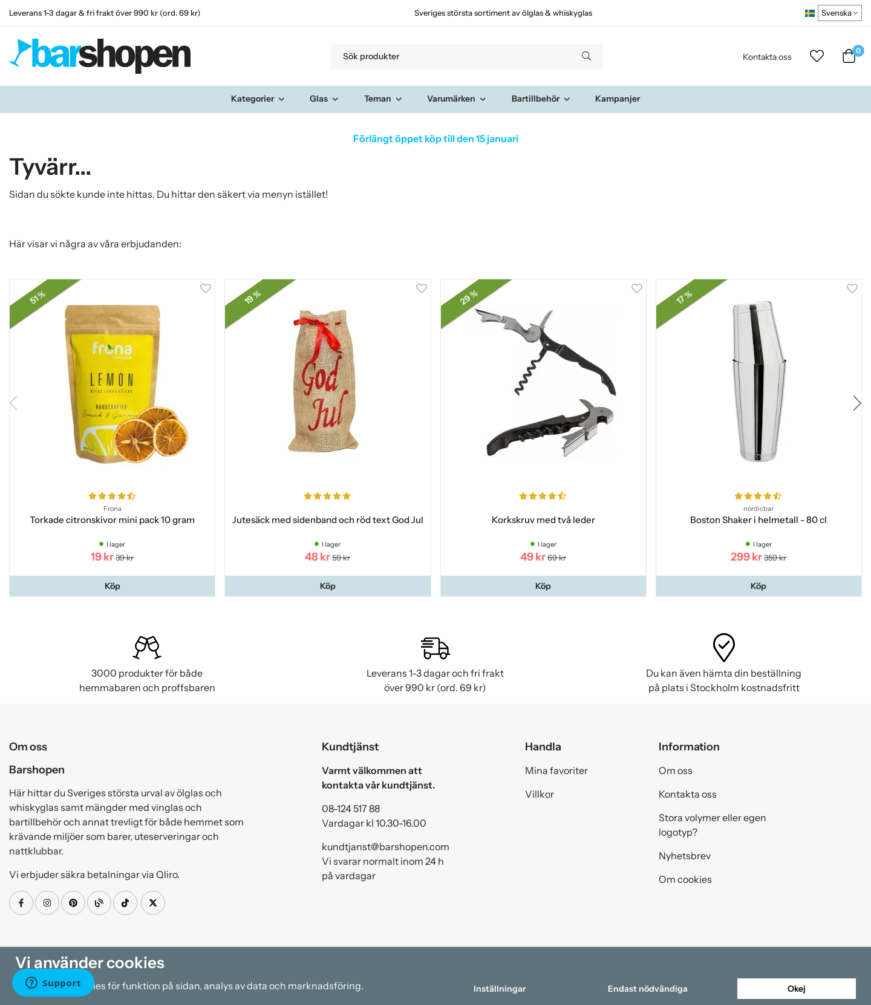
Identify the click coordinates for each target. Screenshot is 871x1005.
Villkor (539, 794)
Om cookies (685, 879)
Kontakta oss (767, 57)
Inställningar (500, 988)
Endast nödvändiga (648, 988)
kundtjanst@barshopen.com (385, 847)
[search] (586, 56)
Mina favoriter (556, 770)
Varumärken (457, 98)
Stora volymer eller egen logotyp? (712, 824)
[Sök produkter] (450, 56)
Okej (797, 988)
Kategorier (258, 98)
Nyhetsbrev (685, 856)
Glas (324, 98)
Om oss (676, 770)
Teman (383, 98)
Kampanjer (617, 98)
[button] (112, 586)
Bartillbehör (541, 98)
